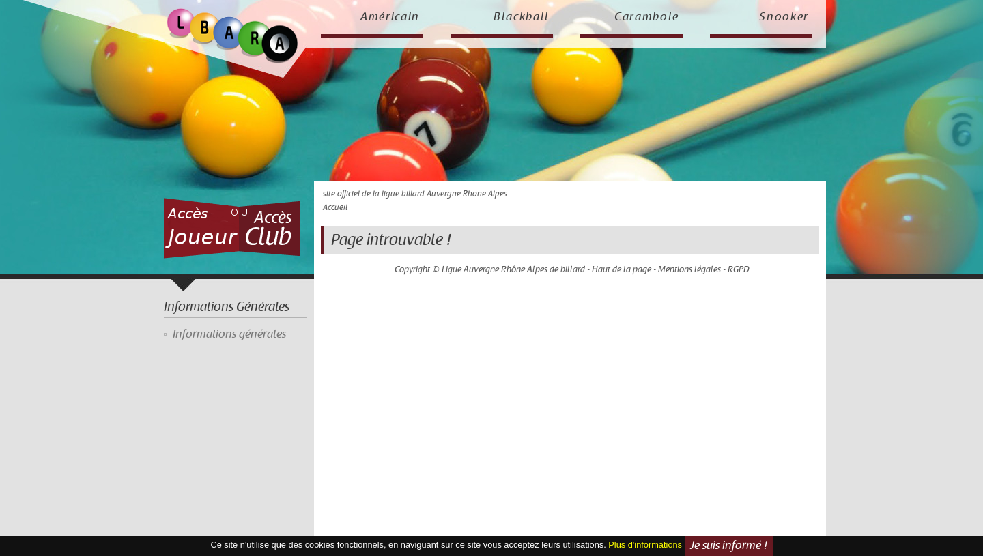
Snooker (784, 17)
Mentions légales (689, 269)
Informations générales (229, 334)
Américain (390, 17)
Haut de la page (621, 269)
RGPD (739, 269)
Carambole (646, 17)
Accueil (335, 207)
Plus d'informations (645, 545)
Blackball (522, 17)
